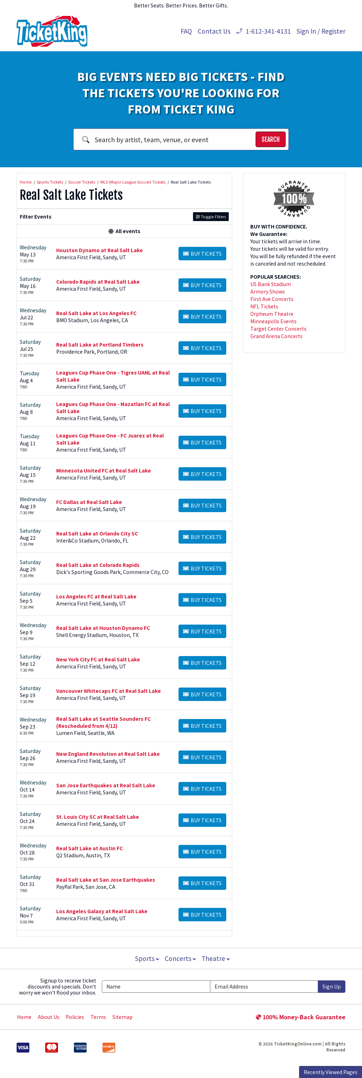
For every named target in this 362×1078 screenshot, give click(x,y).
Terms (98, 1016)
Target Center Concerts (278, 328)
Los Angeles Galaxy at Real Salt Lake (101, 911)
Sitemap (122, 1016)
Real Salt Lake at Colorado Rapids (98, 564)
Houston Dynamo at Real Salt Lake (99, 250)
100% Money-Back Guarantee (300, 1017)
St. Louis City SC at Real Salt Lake (97, 816)
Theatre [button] (216, 958)
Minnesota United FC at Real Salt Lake (103, 470)
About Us (48, 1016)
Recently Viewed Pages (330, 1072)
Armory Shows (267, 291)
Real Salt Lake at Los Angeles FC (96, 313)
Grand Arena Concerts (276, 336)
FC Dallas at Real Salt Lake (89, 501)
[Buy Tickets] (202, 253)
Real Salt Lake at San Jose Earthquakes (105, 879)
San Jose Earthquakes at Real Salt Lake (105, 785)
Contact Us (214, 31)
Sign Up (331, 986)
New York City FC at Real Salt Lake (98, 659)
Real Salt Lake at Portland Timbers (100, 344)
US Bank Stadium (270, 284)
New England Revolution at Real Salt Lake (108, 753)
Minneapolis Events (273, 321)
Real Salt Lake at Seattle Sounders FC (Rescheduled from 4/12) (103, 722)
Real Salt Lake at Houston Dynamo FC (103, 627)
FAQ (186, 31)
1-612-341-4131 (263, 31)
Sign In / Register (321, 31)
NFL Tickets (264, 306)
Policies (75, 1016)
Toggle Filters (211, 216)
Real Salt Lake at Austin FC (89, 848)
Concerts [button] (180, 958)
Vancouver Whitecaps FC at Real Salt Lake (108, 690)
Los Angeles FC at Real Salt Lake (96, 596)
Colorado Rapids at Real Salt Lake (98, 281)
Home (24, 1016)
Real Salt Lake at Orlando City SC (97, 533)
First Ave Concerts (271, 298)
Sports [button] (146, 958)
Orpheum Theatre (271, 313)
